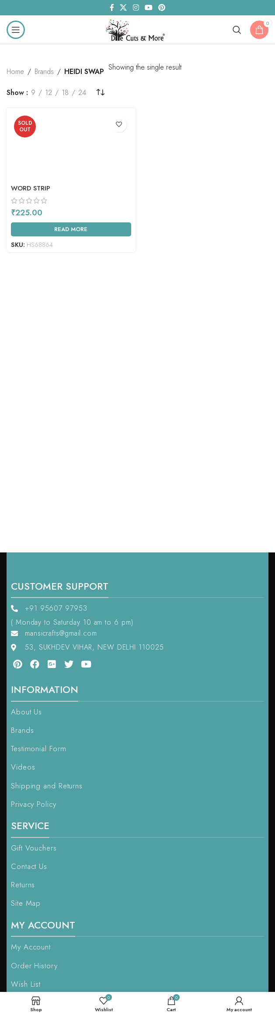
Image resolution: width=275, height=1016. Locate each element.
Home (15, 72)
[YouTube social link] (148, 7)
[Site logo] (137, 29)
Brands (44, 72)
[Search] (237, 30)
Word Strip (30, 188)
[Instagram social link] (136, 7)
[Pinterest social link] (161, 7)
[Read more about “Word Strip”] (71, 229)
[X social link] (123, 7)
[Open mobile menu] (15, 30)
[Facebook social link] (112, 7)
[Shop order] (100, 92)
